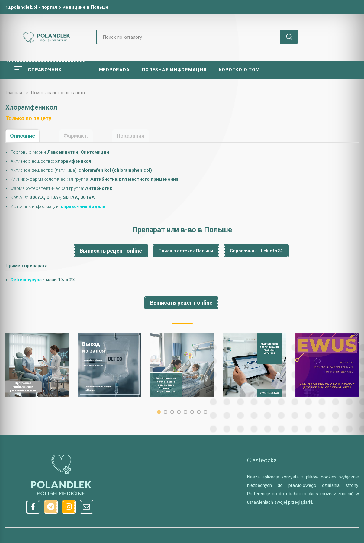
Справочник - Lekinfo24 (256, 251)
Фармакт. (75, 136)
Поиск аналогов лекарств (58, 92)
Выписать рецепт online (111, 251)
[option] (37, 365)
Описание (22, 136)
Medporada (114, 69)
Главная (13, 92)
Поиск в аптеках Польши (186, 251)
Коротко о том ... (242, 69)
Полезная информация (174, 69)
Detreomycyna (26, 280)
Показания (130, 136)
